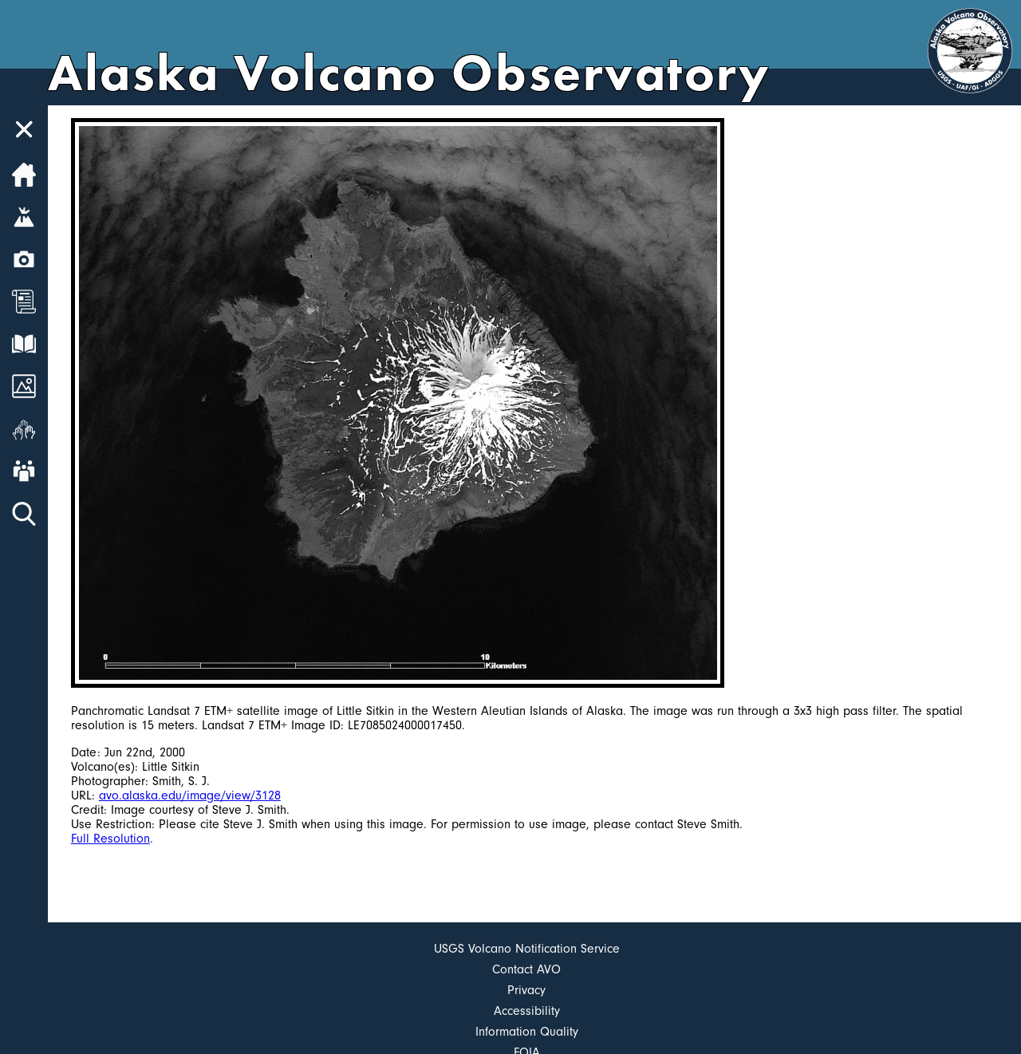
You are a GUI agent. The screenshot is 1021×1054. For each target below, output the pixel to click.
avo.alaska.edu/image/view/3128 (190, 795)
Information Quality (526, 1031)
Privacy (526, 990)
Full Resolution (110, 838)
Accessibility (527, 1011)
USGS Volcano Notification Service (527, 948)
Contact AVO (526, 969)
